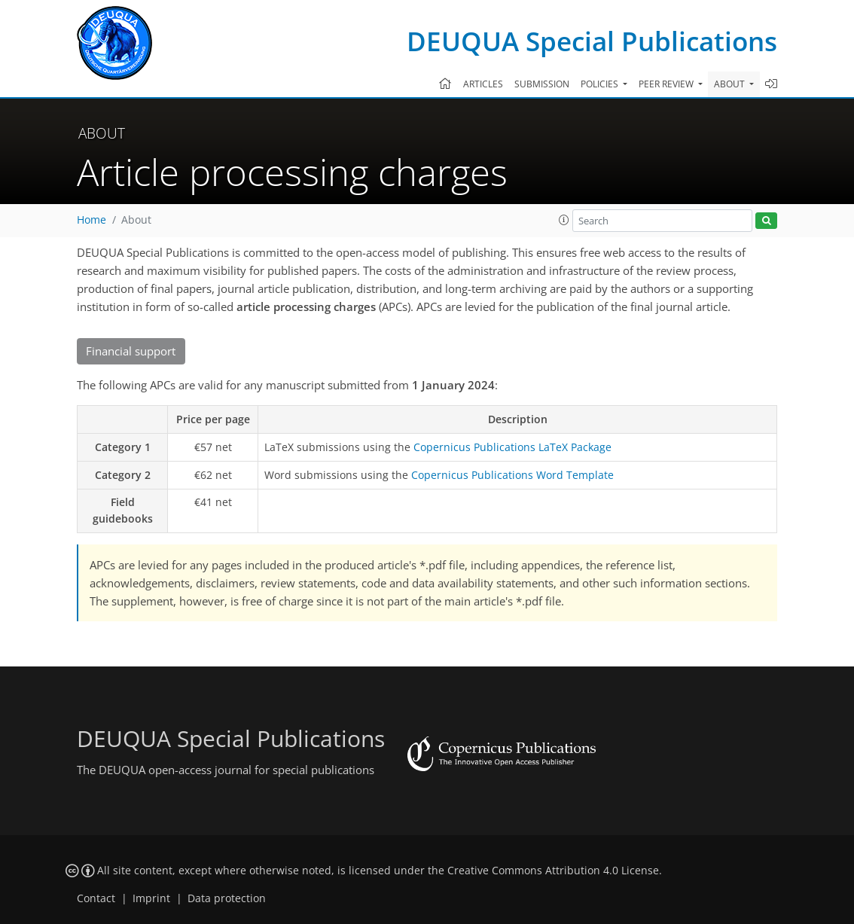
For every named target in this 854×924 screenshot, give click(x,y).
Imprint (151, 898)
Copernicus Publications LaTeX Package (512, 447)
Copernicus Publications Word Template (512, 475)
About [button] (730, 84)
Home (91, 220)
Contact (96, 898)
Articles (483, 84)
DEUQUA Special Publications (592, 41)
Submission (541, 84)
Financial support (130, 350)
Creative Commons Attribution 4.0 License (553, 870)
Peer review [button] (667, 84)
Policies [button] (601, 84)
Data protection (227, 898)
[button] (564, 220)
